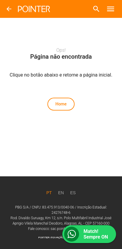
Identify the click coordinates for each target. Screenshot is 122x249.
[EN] (61, 193)
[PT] (49, 193)
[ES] (73, 193)
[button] (96, 9)
